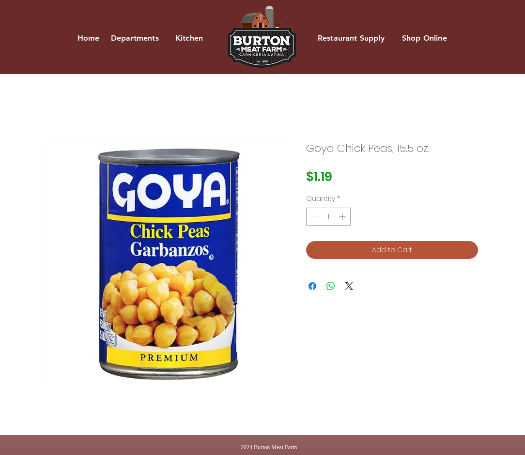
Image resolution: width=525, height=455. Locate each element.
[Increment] (343, 216)
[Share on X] (349, 286)
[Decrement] (314, 216)
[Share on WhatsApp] (331, 286)
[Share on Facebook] (312, 286)
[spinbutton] (328, 216)
